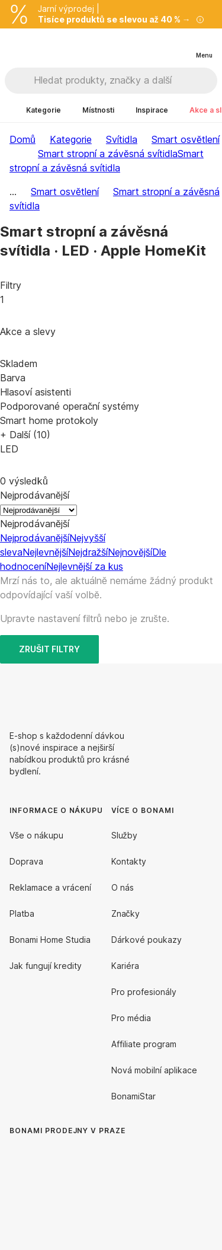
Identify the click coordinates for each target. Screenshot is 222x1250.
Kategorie (71, 139)
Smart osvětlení (186, 139)
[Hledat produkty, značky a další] (125, 81)
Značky (125, 913)
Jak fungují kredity (45, 966)
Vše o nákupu (36, 835)
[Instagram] (203, 692)
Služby (124, 835)
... (13, 191)
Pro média (131, 1018)
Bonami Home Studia (50, 940)
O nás (122, 887)
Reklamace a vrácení (50, 887)
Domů (22, 139)
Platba (21, 913)
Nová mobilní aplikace (154, 1070)
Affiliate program (143, 1044)
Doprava (26, 861)
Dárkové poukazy (146, 940)
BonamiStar (133, 1096)
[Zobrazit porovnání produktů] (155, 45)
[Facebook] (174, 692)
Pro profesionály (143, 992)
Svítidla (121, 139)
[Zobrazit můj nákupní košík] (179, 45)
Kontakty (128, 861)
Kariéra (125, 966)
